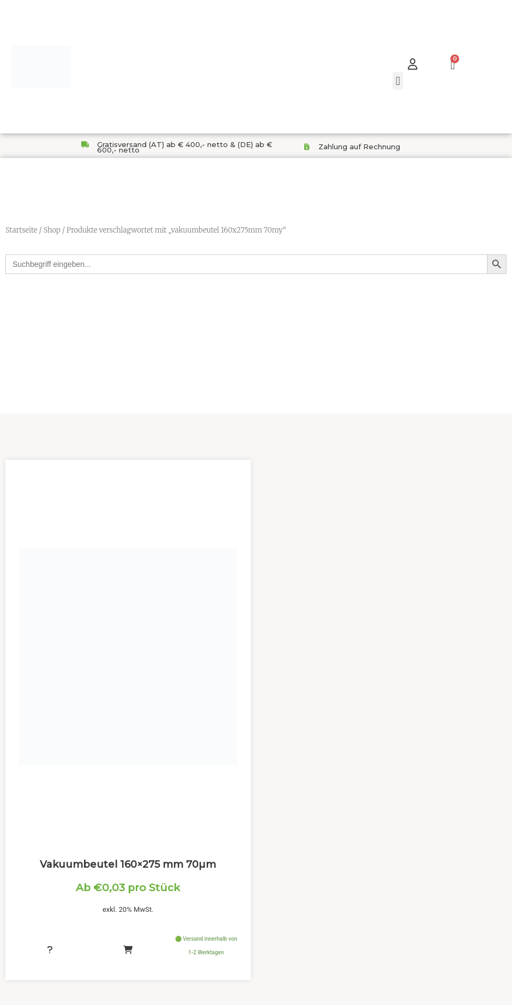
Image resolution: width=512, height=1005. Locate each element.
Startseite (21, 230)
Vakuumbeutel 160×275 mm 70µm (128, 859)
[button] (398, 81)
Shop (51, 230)
